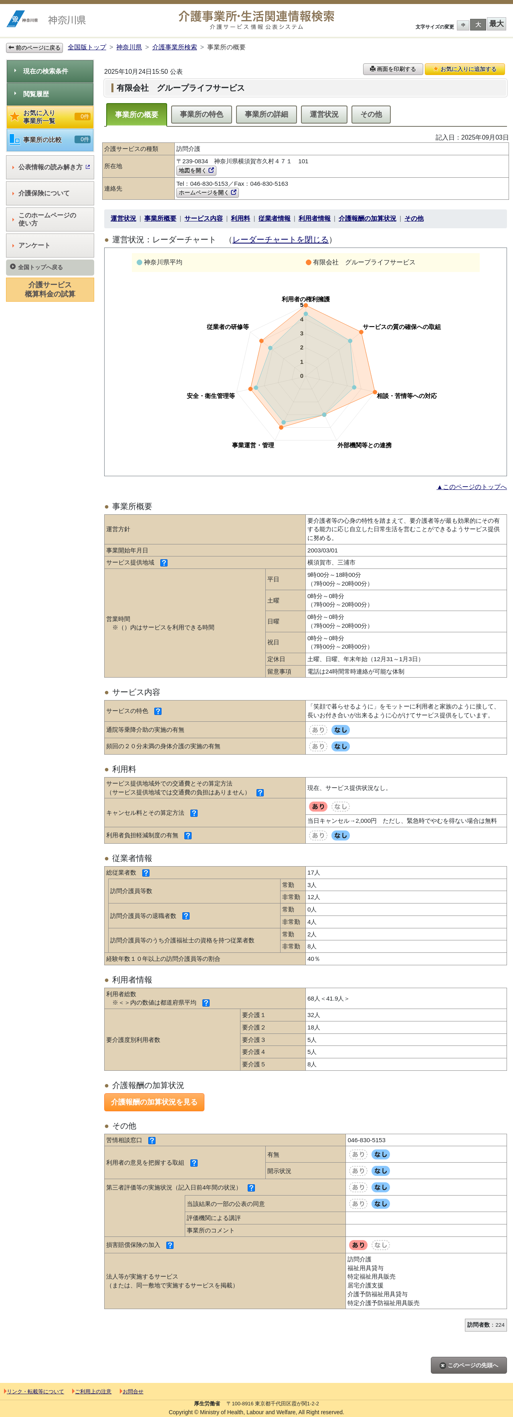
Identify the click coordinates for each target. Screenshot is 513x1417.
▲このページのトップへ (471, 486)
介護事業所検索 (174, 47)
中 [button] (463, 25)
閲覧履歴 (31, 94)
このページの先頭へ (469, 1365)
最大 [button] (496, 24)
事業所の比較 (50, 139)
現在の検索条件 (41, 71)
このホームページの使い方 (44, 219)
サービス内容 (203, 218)
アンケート (31, 245)
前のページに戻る (34, 48)
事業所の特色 (201, 114)
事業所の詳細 (266, 114)
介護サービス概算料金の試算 (50, 289)
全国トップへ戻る (36, 267)
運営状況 (324, 114)
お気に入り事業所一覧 (50, 117)
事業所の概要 (136, 115)
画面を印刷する (393, 69)
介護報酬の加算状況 (367, 218)
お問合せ (131, 1392)
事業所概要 (160, 218)
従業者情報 (275, 218)
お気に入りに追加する (465, 69)
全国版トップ (87, 47)
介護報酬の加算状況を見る (154, 1102)
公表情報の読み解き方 (51, 167)
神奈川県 (129, 47)
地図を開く (196, 170)
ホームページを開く (207, 192)
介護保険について (41, 193)
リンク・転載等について (34, 1392)
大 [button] (478, 24)
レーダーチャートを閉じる (280, 239)
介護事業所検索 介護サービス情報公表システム (256, 20)
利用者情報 (315, 218)
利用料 (240, 218)
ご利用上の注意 (91, 1392)
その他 (371, 114)
